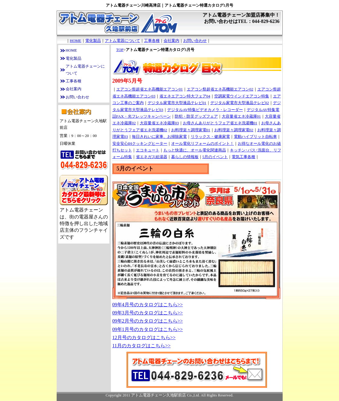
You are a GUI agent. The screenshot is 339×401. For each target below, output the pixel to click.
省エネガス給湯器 (151, 156)
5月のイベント (215, 156)
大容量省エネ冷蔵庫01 (241, 116)
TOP (120, 49)
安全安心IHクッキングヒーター (140, 143)
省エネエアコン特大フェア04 (184, 96)
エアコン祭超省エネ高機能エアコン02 (220, 89)
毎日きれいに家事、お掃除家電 (159, 136)
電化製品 (93, 40)
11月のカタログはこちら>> (141, 345)
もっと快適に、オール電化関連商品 (194, 150)
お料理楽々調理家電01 (190, 130)
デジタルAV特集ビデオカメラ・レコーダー (205, 109)
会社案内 (171, 40)
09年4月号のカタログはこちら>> (147, 304)
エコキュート (147, 150)
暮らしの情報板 (185, 156)
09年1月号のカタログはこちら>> (147, 329)
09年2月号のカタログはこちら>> (147, 320)
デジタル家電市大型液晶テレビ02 (239, 102)
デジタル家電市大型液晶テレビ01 (177, 102)
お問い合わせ (195, 40)
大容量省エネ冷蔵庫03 (159, 123)
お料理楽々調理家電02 (233, 130)
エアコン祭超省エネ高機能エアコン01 (149, 89)
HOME (75, 40)
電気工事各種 (243, 156)
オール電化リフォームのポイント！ (202, 143)
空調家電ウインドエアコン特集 (241, 96)
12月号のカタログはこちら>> (144, 337)
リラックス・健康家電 (210, 136)
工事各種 (152, 40)
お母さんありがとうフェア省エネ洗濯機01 (220, 123)
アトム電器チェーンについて (85, 69)
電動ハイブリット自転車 (255, 136)
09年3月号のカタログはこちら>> (147, 312)
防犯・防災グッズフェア (196, 116)
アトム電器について (122, 40)
